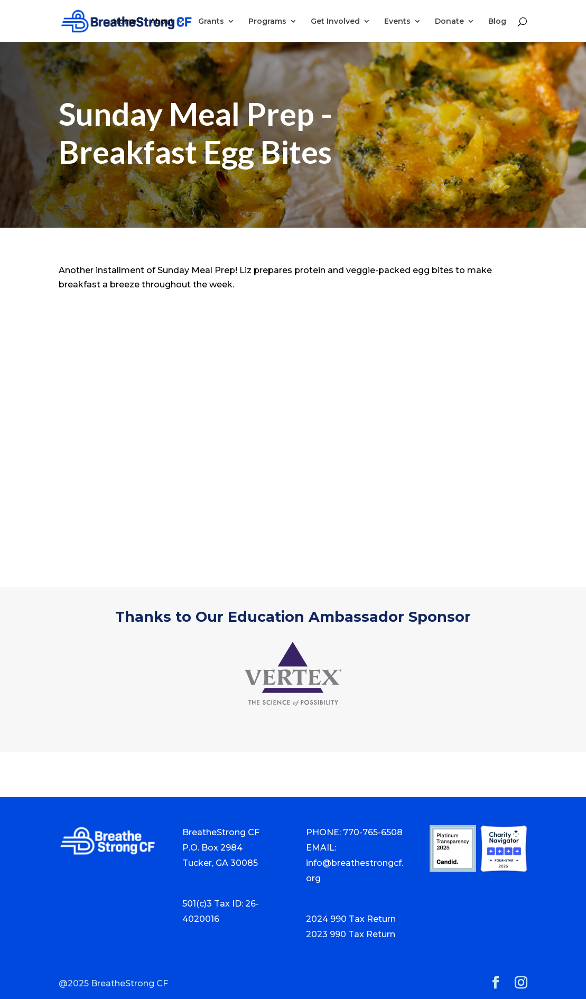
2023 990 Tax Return (350, 934)
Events (397, 21)
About (162, 21)
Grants (211, 21)
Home (124, 21)
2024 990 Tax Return (351, 919)
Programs (267, 21)
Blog (497, 21)
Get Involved (335, 21)
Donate (449, 21)
